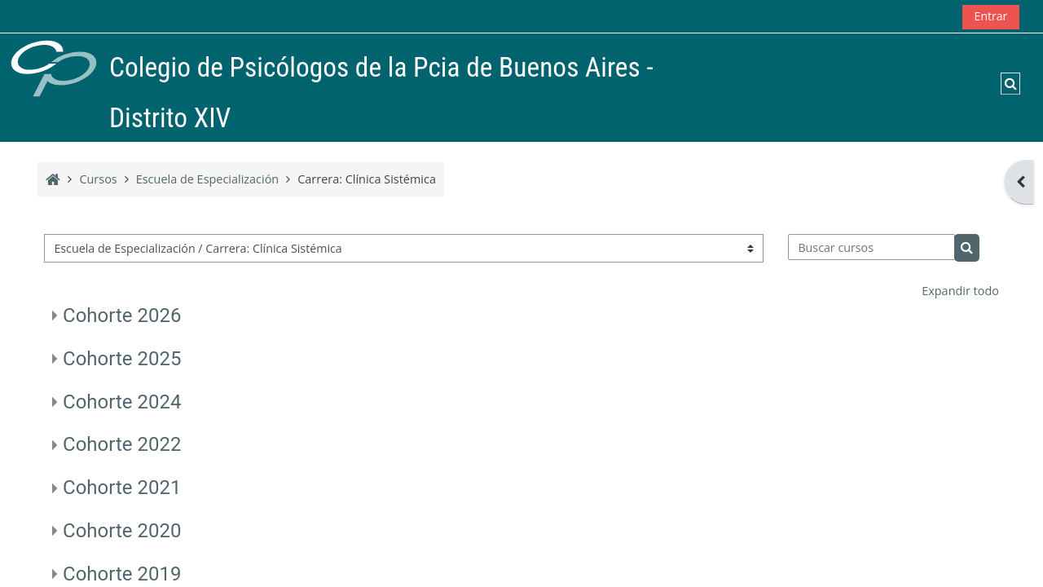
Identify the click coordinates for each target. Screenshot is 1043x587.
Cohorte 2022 (122, 444)
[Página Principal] (54, 67)
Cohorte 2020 (122, 530)
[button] (1010, 83)
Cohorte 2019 (122, 574)
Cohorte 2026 (122, 315)
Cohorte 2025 (122, 358)
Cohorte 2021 (122, 487)
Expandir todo (960, 290)
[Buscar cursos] (871, 247)
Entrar (991, 16)
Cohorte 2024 (122, 402)
